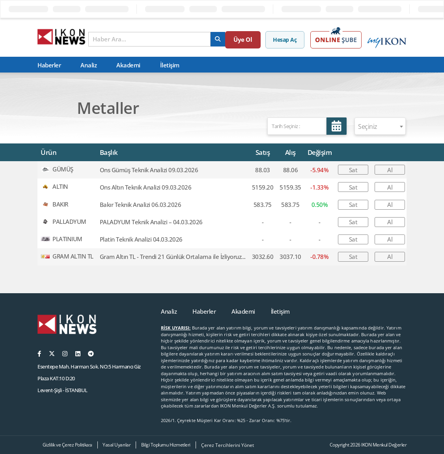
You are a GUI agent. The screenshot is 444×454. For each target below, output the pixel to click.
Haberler (49, 65)
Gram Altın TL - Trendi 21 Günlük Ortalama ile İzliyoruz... (173, 256)
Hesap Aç (286, 39)
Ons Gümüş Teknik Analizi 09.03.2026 (149, 170)
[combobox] (380, 126)
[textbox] (380, 126)
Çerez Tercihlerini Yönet (227, 445)
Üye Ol (248, 39)
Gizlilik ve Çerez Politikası (67, 444)
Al (389, 170)
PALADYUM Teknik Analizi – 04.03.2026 (151, 222)
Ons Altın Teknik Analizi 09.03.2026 (146, 187)
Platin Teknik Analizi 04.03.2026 (141, 239)
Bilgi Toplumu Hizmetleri (165, 444)
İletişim (169, 65)
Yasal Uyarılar (117, 444)
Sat (353, 170)
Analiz (88, 65)
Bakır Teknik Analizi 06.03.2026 (140, 204)
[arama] (222, 39)
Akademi (128, 65)
